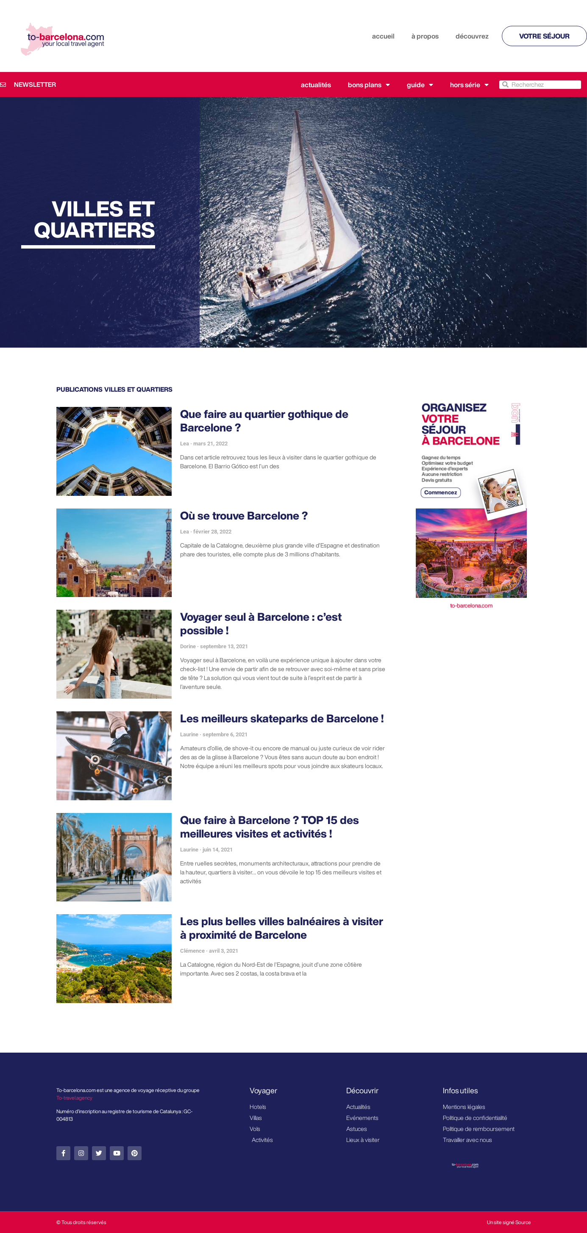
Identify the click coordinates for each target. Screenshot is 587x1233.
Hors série (469, 84)
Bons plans (369, 84)
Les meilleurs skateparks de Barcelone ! (282, 718)
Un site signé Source (509, 1222)
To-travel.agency (74, 1097)
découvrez (472, 36)
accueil (383, 36)
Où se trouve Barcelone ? (244, 515)
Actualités (316, 84)
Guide (420, 84)
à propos (425, 36)
